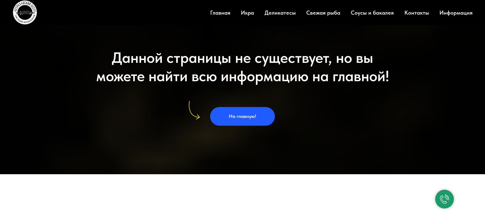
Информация (456, 12)
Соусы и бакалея (372, 12)
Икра (247, 12)
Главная (220, 12)
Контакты (416, 12)
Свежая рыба (323, 12)
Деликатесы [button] (280, 12)
